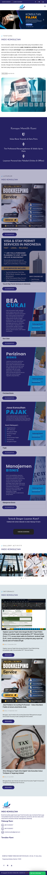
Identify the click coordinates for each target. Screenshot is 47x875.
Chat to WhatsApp (36, 873)
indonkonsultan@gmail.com (10, 832)
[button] (3, 19)
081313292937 (6, 1)
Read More (8, 655)
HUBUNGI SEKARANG (23, 531)
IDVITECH (27, 873)
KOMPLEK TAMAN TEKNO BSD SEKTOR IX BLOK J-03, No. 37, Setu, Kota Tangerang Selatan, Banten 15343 (21, 857)
